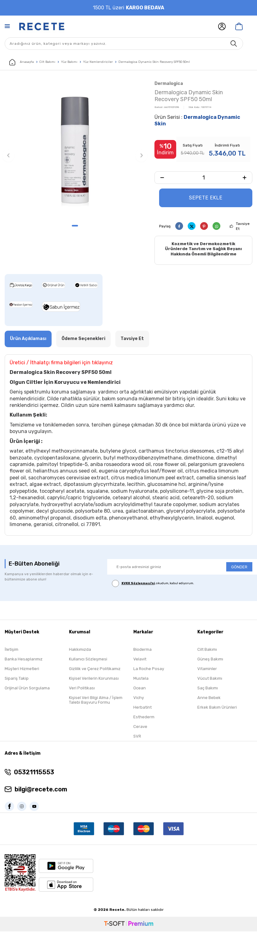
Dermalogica (168, 83)
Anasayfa (21, 62)
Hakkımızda (80, 650)
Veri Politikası (82, 688)
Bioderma (142, 650)
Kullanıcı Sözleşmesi (88, 659)
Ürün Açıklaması (28, 339)
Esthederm (143, 717)
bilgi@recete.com (41, 789)
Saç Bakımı (207, 688)
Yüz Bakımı (69, 62)
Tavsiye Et (243, 226)
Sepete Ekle (206, 198)
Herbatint (142, 708)
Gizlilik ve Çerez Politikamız (95, 669)
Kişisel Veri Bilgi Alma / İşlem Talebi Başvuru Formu (95, 700)
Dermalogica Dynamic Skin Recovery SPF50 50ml (154, 62)
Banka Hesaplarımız (24, 659)
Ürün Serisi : (197, 120)
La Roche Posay (148, 669)
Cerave (140, 727)
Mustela (141, 679)
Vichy (138, 698)
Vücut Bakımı (209, 679)
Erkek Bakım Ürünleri (217, 708)
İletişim (11, 650)
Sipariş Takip (17, 679)
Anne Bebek (209, 698)
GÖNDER (239, 567)
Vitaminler (207, 669)
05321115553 (34, 772)
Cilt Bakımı (47, 62)
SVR (137, 736)
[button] (75, 225)
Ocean (139, 688)
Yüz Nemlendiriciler (98, 62)
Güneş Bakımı (210, 659)
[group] (75, 150)
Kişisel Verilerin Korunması (94, 679)
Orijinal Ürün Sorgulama (27, 688)
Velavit (139, 659)
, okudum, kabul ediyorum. (153, 584)
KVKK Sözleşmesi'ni (138, 584)
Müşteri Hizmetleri (22, 669)
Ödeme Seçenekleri (83, 339)
